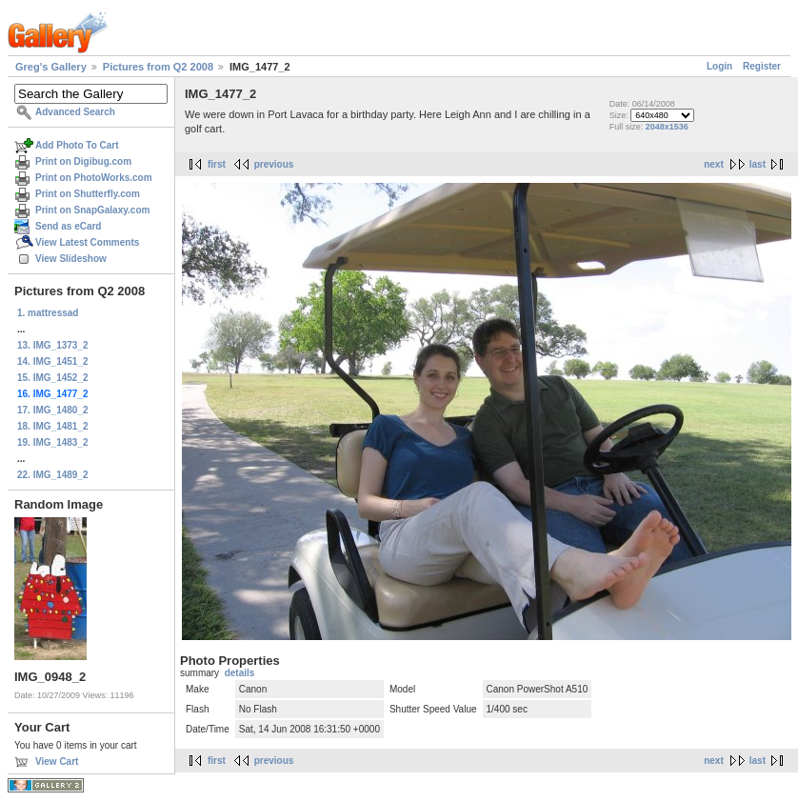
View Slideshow (71, 258)
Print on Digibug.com (83, 161)
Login (719, 66)
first (217, 164)
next (714, 164)
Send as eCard (68, 226)
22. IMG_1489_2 (53, 475)
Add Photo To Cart (77, 145)
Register (762, 66)
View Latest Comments (87, 242)
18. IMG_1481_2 (53, 426)
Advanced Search (75, 112)
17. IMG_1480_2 (53, 410)
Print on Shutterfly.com (87, 194)
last (757, 164)
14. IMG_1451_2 (53, 361)
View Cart (56, 761)
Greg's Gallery (51, 66)
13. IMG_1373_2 (53, 345)
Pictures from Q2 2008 (158, 66)
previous (274, 164)
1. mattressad (47, 313)
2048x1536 (667, 126)
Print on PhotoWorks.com (93, 177)
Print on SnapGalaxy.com (92, 210)
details (240, 673)
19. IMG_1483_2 (53, 442)
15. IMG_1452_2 (53, 377)
